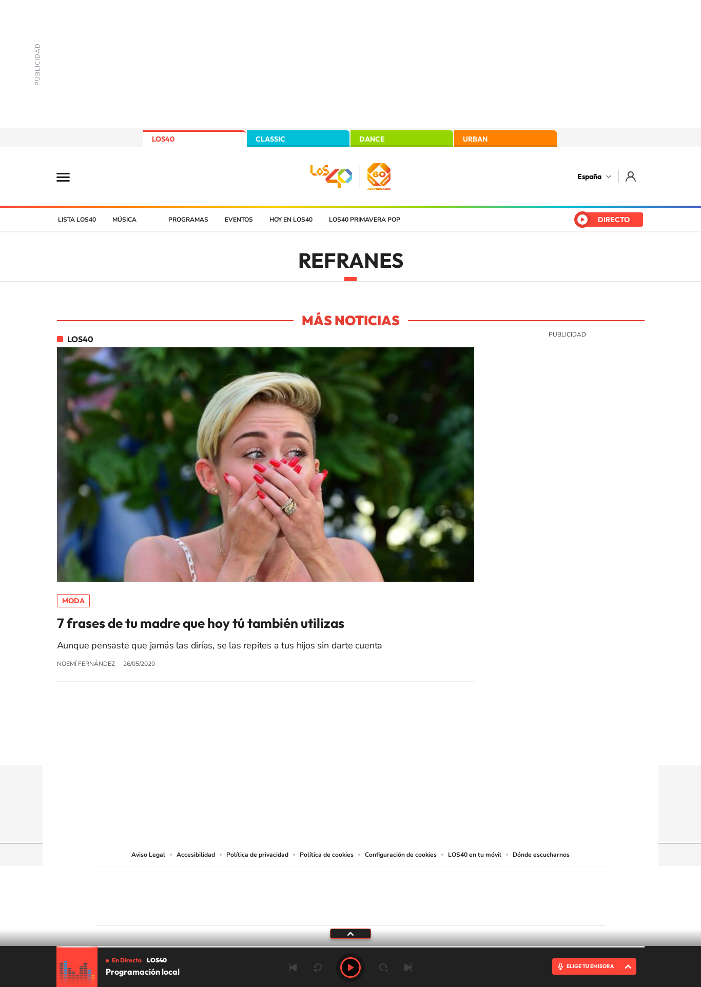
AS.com (461, 880)
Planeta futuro (487, 893)
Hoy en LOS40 (291, 219)
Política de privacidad (257, 855)
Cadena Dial (411, 893)
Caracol (533, 880)
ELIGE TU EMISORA (590, 966)
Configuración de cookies (401, 855)
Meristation (509, 908)
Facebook (371, 745)
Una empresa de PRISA (142, 888)
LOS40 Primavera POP (364, 219)
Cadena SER (429, 880)
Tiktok (309, 745)
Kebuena (524, 893)
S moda (415, 908)
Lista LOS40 (77, 219)
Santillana (330, 880)
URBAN (475, 139)
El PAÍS (233, 880)
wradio (333, 893)
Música (124, 219)
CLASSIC (270, 139)
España (589, 176)
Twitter (350, 745)
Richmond (226, 908)
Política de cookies (327, 855)
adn (495, 880)
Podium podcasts (327, 908)
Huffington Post (246, 893)
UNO (303, 893)
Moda (73, 600)
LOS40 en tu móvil (474, 855)
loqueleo (460, 908)
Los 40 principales (282, 880)
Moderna (277, 908)
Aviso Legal (148, 855)
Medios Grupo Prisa (142, 913)
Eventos (239, 219)
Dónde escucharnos (541, 855)
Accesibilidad (196, 855)
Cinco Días (372, 893)
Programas (188, 219)
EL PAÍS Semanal (449, 893)
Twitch (391, 745)
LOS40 (163, 139)
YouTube (330, 745)
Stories (412, 745)
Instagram (289, 745)
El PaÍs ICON (372, 908)
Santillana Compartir (385, 880)
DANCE (372, 139)
